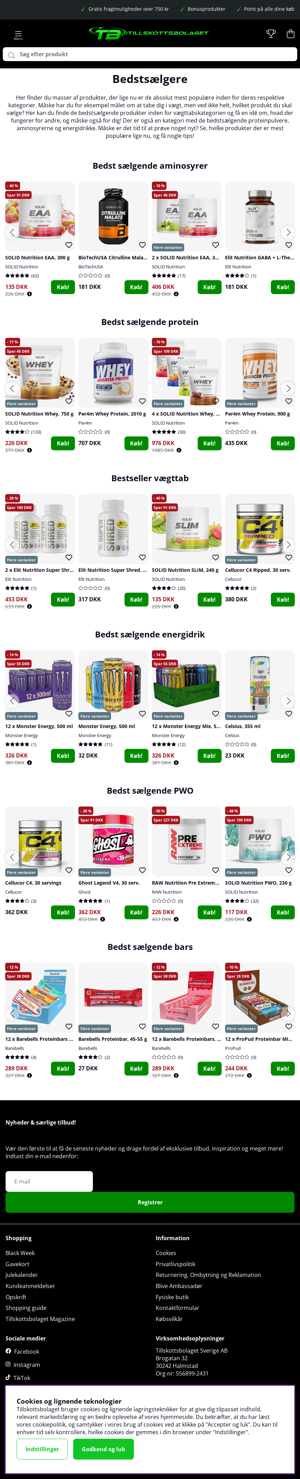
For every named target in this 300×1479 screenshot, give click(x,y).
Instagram (27, 1365)
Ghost (84, 892)
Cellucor (233, 579)
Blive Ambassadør (179, 1286)
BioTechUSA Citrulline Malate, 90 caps (123, 257)
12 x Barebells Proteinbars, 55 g (189, 1039)
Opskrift (16, 1297)
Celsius (232, 735)
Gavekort (17, 1264)
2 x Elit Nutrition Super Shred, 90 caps (50, 570)
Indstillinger (42, 1449)
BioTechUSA (90, 267)
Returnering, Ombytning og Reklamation (208, 1275)
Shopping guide (26, 1308)
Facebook (26, 1351)
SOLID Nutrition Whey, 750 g (39, 413)
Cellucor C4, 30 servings (33, 882)
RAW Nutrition (167, 892)
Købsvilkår (169, 1319)
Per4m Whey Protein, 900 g (257, 413)
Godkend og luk (103, 1449)
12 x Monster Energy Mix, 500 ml (191, 726)
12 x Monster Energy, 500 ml (39, 726)
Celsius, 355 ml (242, 726)
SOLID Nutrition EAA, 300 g (37, 257)
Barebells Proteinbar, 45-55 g (112, 1039)
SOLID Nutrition (21, 267)
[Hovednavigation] (18, 33)
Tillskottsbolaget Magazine (40, 1319)
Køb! (63, 287)
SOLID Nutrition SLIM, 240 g (185, 570)
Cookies (166, 1253)
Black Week (20, 1253)
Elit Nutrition (238, 267)
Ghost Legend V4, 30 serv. (109, 882)
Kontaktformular (177, 1308)
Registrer (150, 1202)
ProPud (233, 1048)
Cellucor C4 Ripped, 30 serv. (258, 570)
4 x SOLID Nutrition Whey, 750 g (190, 413)
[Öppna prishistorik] (29, 294)
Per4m (85, 423)
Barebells (14, 1048)
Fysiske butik (172, 1297)
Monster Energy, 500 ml (106, 726)
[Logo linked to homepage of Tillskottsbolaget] (148, 33)
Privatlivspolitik (175, 1264)
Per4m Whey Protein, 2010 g (112, 413)
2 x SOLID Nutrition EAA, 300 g (188, 257)
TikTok (22, 1378)
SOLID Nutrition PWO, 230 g (258, 882)
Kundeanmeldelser (30, 1286)
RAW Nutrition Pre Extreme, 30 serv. (195, 882)
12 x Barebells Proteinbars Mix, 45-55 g (51, 1039)
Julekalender (22, 1275)
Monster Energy (21, 735)
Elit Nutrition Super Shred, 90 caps (119, 570)
